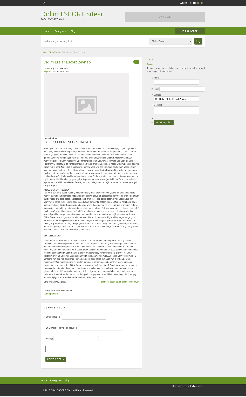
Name (156, 78)
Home (47, 31)
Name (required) (52, 317)
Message (158, 105)
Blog (73, 31)
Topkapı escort (196, 387)
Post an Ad (190, 31)
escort (186, 387)
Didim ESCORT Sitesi (71, 13)
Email (156, 89)
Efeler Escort (54, 52)
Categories (60, 31)
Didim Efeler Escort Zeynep (67, 61)
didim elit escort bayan (111, 282)
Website (49, 339)
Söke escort (177, 387)
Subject (157, 95)
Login (200, 3)
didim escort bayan (130, 282)
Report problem (51, 294)
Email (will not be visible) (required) (61, 328)
